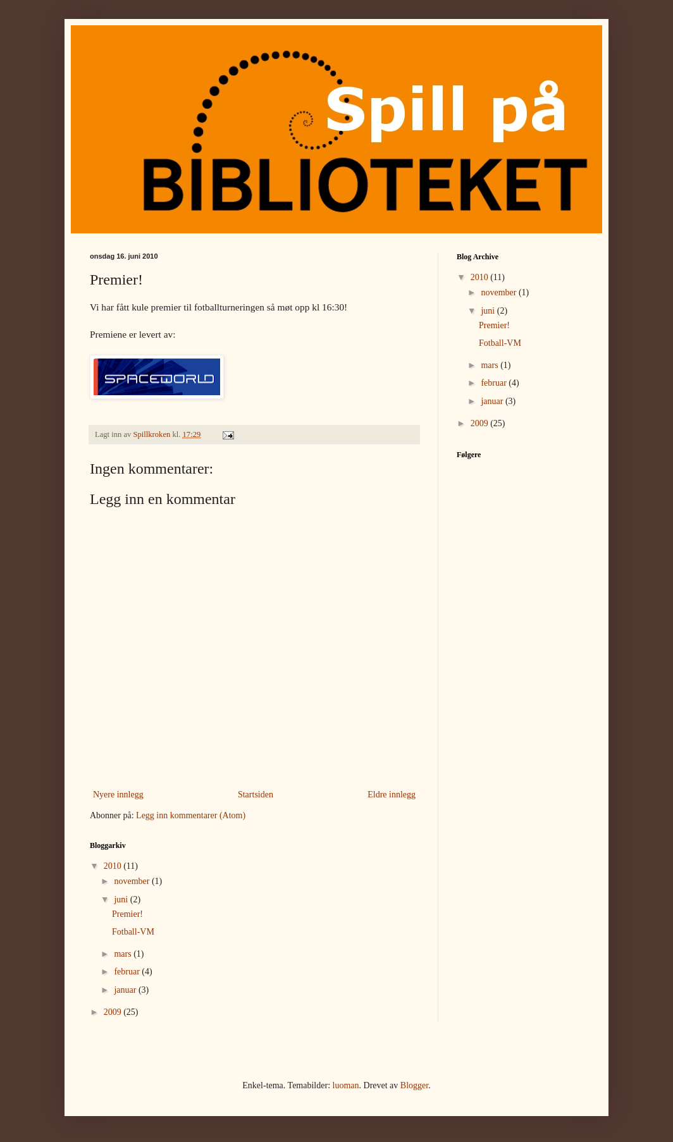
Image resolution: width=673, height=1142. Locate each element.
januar (126, 990)
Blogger (414, 1085)
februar (128, 971)
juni (122, 899)
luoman (346, 1085)
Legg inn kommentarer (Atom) (190, 815)
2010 (114, 866)
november (132, 881)
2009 (114, 1012)
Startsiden (255, 794)
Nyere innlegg (118, 794)
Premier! (127, 914)
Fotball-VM (133, 931)
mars (123, 954)
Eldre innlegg (391, 794)
